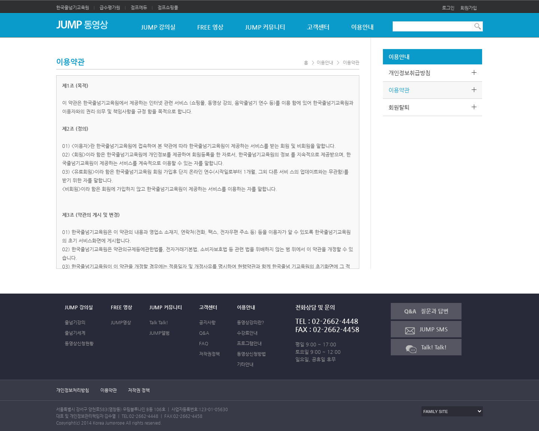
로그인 (448, 7)
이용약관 (435, 90)
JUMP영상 (121, 322)
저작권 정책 (139, 390)
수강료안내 (247, 333)
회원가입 (468, 7)
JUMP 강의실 (158, 27)
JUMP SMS (426, 330)
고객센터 (318, 27)
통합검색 (477, 26)
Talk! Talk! (426, 348)
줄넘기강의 (75, 322)
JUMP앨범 (159, 333)
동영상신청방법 (251, 353)
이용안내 (362, 27)
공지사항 (207, 322)
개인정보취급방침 (435, 72)
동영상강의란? (250, 322)
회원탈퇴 (435, 107)
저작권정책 (209, 353)
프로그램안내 (249, 343)
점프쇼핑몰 (168, 7)
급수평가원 (112, 7)
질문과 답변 (426, 311)
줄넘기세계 (75, 333)
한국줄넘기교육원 (75, 7)
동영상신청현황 (79, 343)
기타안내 (245, 364)
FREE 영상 (210, 27)
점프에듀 (141, 7)
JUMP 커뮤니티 (265, 27)
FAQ (203, 343)
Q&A (204, 333)
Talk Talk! (158, 322)
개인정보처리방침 (72, 390)
